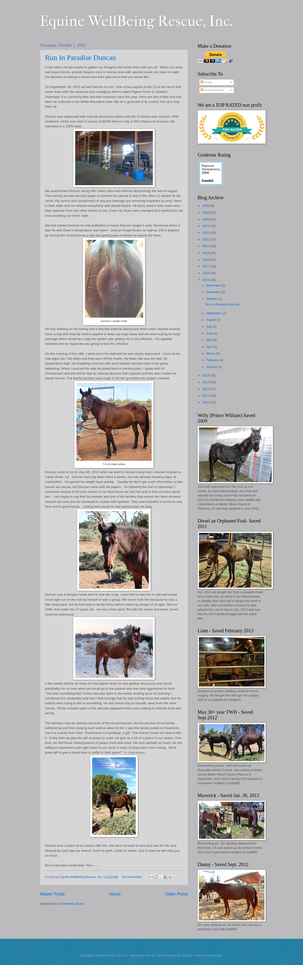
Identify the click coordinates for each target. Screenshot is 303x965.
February (213, 360)
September (214, 313)
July (209, 326)
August (211, 320)
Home (115, 894)
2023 (206, 226)
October (212, 299)
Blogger (217, 955)
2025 (206, 212)
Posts (206, 82)
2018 (206, 259)
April (209, 346)
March (211, 353)
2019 (206, 253)
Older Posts (176, 894)
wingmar (187, 955)
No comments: (132, 877)
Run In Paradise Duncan (80, 57)
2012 (206, 389)
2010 (206, 402)
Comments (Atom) (71, 903)
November (213, 292)
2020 (206, 246)
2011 (206, 395)
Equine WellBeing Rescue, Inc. (136, 21)
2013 (206, 382)
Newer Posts (52, 894)
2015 (206, 280)
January (212, 367)
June (210, 333)
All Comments (211, 90)
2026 (206, 206)
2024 (206, 219)
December (213, 285)
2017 (206, 266)
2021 (206, 239)
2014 (206, 375)
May (209, 340)
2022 (206, 233)
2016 (206, 273)
